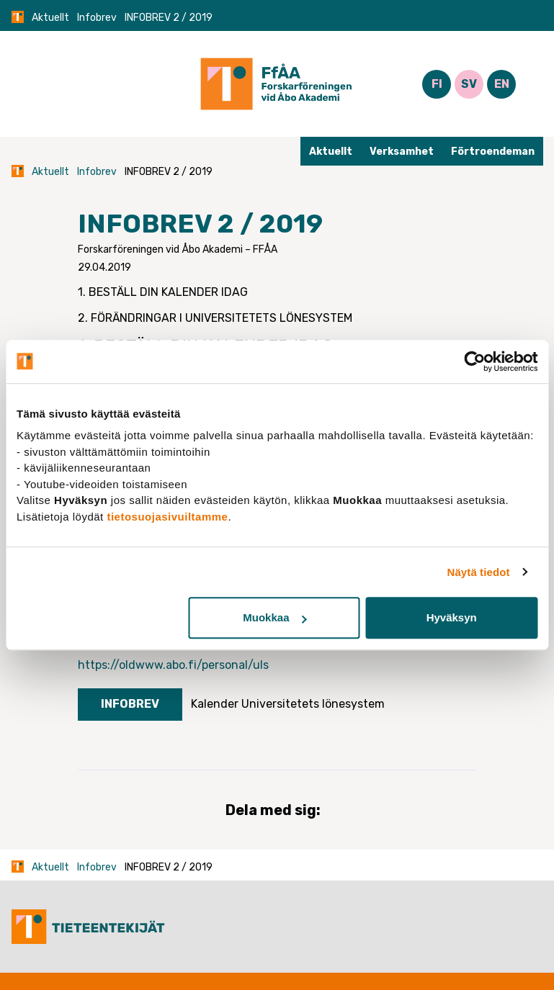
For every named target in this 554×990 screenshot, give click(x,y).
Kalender (214, 704)
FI (437, 84)
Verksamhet (402, 151)
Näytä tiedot (478, 572)
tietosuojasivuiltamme (167, 516)
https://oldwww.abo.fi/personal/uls (173, 665)
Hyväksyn (451, 617)
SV (469, 84)
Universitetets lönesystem (313, 704)
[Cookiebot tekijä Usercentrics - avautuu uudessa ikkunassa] (474, 361)
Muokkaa (274, 617)
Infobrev (97, 18)
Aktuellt (50, 18)
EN (501, 84)
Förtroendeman (493, 151)
